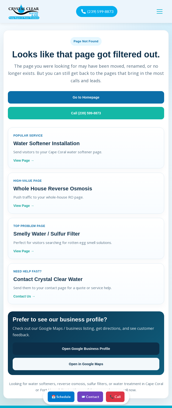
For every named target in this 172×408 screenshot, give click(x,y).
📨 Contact (90, 397)
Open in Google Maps (86, 364)
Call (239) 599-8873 (86, 113)
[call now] (96, 11)
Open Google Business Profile (86, 349)
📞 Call (115, 397)
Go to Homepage (86, 97)
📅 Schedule (61, 397)
